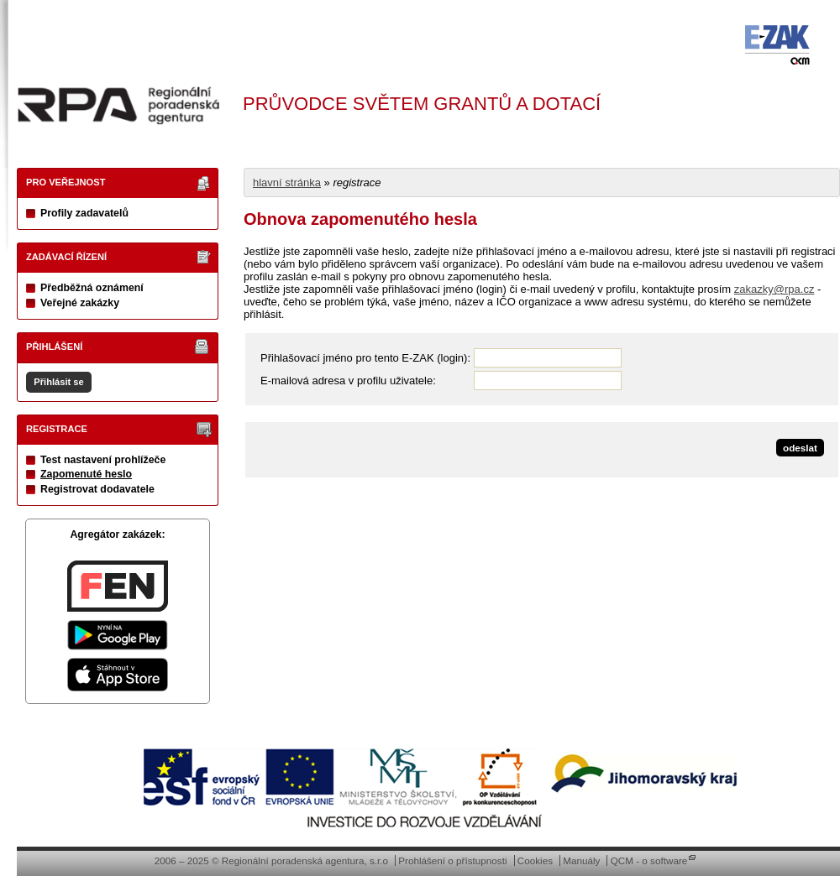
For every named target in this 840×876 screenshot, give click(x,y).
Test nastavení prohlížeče (102, 460)
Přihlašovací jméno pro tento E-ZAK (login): (365, 358)
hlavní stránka (287, 182)
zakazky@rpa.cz (774, 289)
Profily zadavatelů (84, 213)
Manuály (581, 860)
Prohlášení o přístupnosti (452, 860)
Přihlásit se (58, 382)
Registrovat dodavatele (97, 489)
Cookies (535, 860)
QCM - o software (649, 860)
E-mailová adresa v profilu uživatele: (348, 380)
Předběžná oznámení (92, 288)
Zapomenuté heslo (86, 474)
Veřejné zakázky (79, 303)
